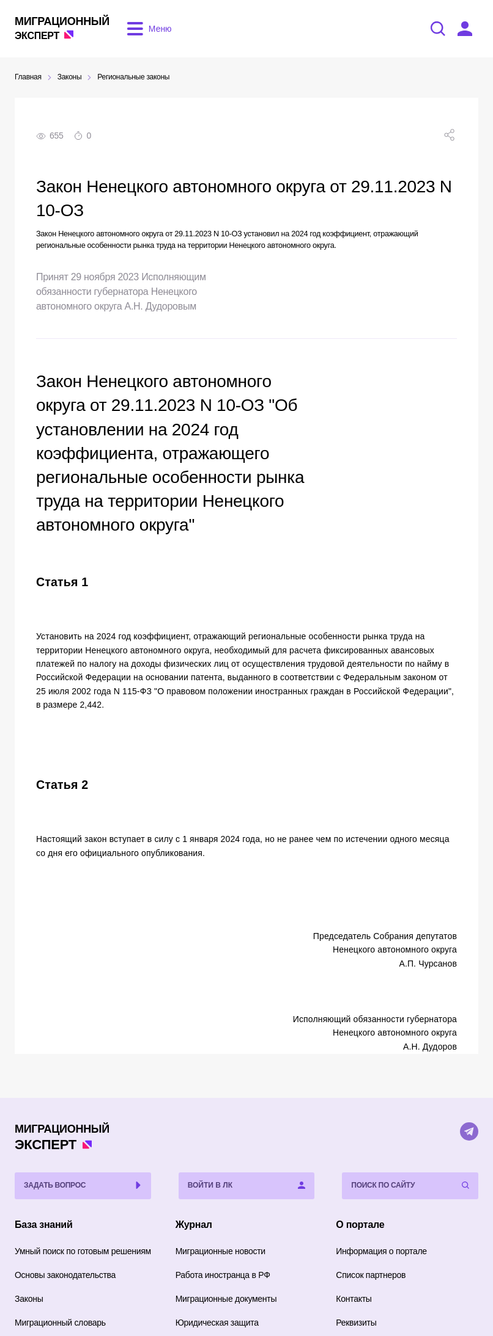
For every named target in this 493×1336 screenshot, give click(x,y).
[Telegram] (469, 1131)
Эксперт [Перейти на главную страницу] (62, 28)
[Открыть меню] (147, 28)
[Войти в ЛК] (464, 28)
